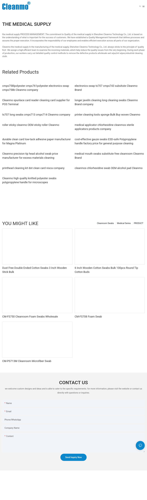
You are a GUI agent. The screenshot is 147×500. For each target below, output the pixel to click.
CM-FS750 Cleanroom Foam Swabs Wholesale (30, 316)
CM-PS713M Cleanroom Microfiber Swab (26, 361)
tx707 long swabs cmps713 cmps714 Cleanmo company (36, 114)
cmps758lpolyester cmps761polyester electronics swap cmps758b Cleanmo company (35, 87)
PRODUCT (138, 223)
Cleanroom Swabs (105, 223)
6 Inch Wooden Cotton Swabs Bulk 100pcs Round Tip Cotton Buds (106, 269)
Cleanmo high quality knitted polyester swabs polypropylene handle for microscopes (29, 180)
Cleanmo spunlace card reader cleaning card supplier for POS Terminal (36, 102)
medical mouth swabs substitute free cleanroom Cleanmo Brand (109, 155)
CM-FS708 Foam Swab (88, 316)
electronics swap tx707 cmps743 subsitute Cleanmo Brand (106, 87)
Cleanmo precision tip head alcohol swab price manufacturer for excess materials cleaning (30, 155)
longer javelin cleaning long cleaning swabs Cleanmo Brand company (106, 102)
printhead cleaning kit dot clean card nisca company (33, 168)
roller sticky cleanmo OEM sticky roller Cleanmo (30, 124)
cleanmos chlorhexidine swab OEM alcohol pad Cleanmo (109, 168)
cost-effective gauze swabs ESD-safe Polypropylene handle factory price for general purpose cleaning (105, 141)
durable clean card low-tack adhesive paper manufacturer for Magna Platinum (36, 141)
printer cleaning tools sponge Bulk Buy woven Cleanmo (107, 114)
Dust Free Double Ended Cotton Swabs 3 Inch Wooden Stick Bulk (34, 269)
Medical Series (124, 223)
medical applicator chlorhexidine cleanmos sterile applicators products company (104, 127)
